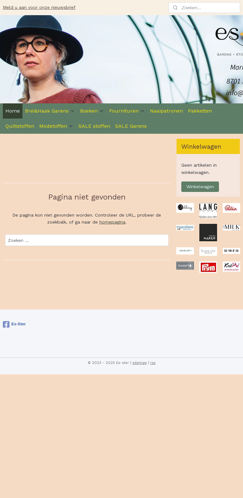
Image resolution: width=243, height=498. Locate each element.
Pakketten (200, 111)
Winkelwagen (200, 186)
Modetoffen (56, 126)
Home (12, 111)
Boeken (92, 111)
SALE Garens (131, 126)
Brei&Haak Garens (50, 111)
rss (153, 363)
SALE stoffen (94, 126)
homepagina (112, 221)
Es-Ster (14, 324)
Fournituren (127, 111)
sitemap (140, 363)
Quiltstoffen (19, 126)
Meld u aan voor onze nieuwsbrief (39, 7)
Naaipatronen (166, 111)
